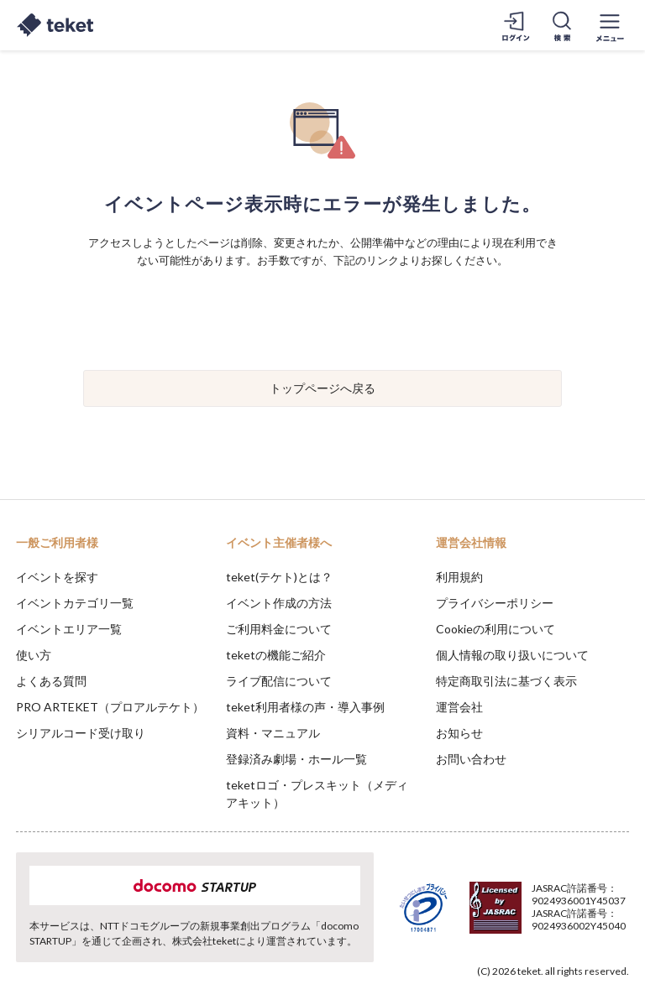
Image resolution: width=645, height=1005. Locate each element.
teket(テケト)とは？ (279, 577)
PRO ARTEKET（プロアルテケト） (110, 707)
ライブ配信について (279, 681)
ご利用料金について (279, 629)
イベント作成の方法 (279, 603)
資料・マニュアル (273, 733)
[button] (22, 942)
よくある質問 (51, 681)
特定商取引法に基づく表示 (506, 681)
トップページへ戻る (322, 388)
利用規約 (459, 577)
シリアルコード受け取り (80, 733)
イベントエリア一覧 (69, 629)
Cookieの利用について (495, 629)
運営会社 (459, 707)
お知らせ (459, 733)
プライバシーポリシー (494, 603)
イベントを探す (57, 577)
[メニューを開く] (609, 25)
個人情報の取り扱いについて (512, 655)
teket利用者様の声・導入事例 (305, 707)
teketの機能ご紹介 (276, 655)
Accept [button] (586, 921)
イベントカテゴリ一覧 (75, 603)
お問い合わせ (471, 759)
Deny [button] (501, 922)
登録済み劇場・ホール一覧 (296, 759)
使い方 (33, 655)
